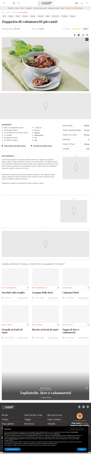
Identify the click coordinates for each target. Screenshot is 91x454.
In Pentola (72, 16)
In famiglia (64, 16)
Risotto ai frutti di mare (45, 329)
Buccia (84, 423)
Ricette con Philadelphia (74, 8)
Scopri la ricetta (23, 298)
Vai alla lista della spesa (42, 146)
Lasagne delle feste (42, 292)
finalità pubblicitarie (14, 438)
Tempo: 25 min (45, 397)
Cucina (17, 8)
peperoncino (38, 135)
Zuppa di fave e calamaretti (70, 331)
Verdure (18, 16)
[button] (74, 35)
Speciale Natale (23, 12)
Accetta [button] (82, 449)
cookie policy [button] (56, 433)
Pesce (4, 16)
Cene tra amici (55, 16)
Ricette (10, 8)
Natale (47, 16)
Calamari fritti (70, 292)
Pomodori (25, 16)
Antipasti (14, 12)
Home (3, 12)
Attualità (28, 8)
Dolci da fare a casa (40, 8)
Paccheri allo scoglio (13, 292)
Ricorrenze (40, 16)
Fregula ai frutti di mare (12, 331)
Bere (22, 8)
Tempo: (7, 298)
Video (63, 8)
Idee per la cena (53, 8)
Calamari (11, 16)
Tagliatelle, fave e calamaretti (45, 393)
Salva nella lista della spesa (15, 146)
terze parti (29, 435)
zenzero (37, 133)
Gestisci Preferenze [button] (12, 449)
